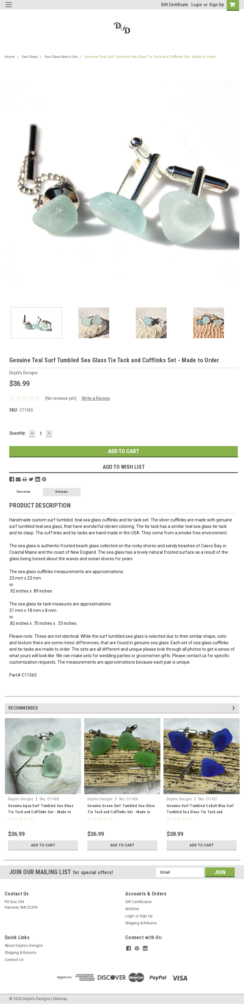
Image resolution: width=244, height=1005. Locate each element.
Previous (226, 708)
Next (234, 708)
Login (196, 4)
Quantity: (17, 433)
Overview (23, 492)
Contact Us (14, 960)
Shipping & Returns (141, 923)
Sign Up (216, 4)
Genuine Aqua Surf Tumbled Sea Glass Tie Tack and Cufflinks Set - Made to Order (40, 812)
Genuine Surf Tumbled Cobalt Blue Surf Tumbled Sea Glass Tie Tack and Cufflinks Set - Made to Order (200, 812)
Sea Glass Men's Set (60, 57)
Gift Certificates (138, 902)
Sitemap (60, 999)
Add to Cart (43, 844)
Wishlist (132, 909)
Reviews (61, 492)
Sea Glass (30, 57)
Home (10, 57)
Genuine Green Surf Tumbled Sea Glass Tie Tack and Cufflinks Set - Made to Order (121, 812)
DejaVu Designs (21, 799)
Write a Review (95, 398)
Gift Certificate (174, 4)
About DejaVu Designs (24, 945)
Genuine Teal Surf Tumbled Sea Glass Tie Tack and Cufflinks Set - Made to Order (150, 57)
